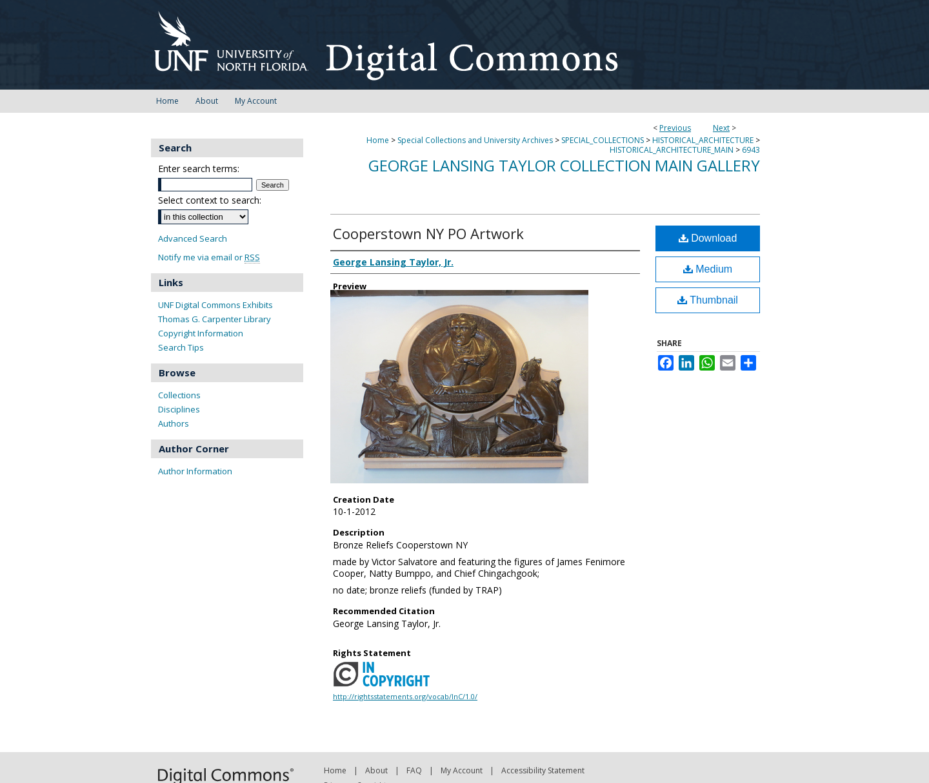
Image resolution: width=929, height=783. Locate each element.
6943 (751, 149)
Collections (179, 395)
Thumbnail (707, 300)
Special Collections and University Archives (475, 140)
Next (721, 127)
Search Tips (181, 347)
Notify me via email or (209, 257)
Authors (173, 423)
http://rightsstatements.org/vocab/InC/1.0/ (405, 696)
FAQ (414, 770)
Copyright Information (200, 333)
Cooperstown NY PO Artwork (428, 233)
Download (708, 238)
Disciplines (179, 409)
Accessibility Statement (542, 770)
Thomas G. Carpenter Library (214, 319)
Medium (707, 269)
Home (377, 140)
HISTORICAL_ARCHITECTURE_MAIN (672, 149)
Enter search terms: (198, 168)
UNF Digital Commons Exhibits (215, 305)
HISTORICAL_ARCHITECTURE (703, 140)
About (376, 770)
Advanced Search (192, 238)
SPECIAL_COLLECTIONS (602, 140)
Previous (675, 127)
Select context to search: (209, 200)
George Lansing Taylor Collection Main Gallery (564, 165)
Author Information (195, 471)
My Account (462, 770)
